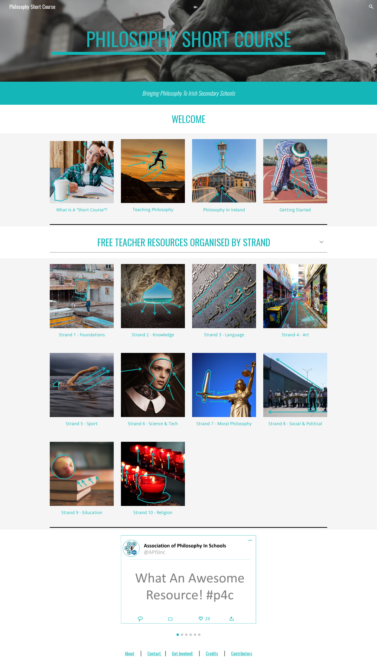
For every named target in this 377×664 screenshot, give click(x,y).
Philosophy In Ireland (224, 210)
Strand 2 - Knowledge (153, 335)
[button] (371, 6)
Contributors (241, 653)
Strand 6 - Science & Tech (153, 423)
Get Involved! (182, 653)
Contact (154, 653)
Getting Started (295, 210)
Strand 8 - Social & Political (295, 423)
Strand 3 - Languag (223, 335)
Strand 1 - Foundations (82, 335)
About (129, 653)
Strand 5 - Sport (82, 423)
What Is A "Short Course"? (81, 210)
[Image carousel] (188, 585)
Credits (212, 653)
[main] (188, 41)
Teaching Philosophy (152, 209)
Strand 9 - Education (81, 512)
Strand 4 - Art (295, 335)
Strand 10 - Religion (152, 512)
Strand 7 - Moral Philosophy (224, 423)
